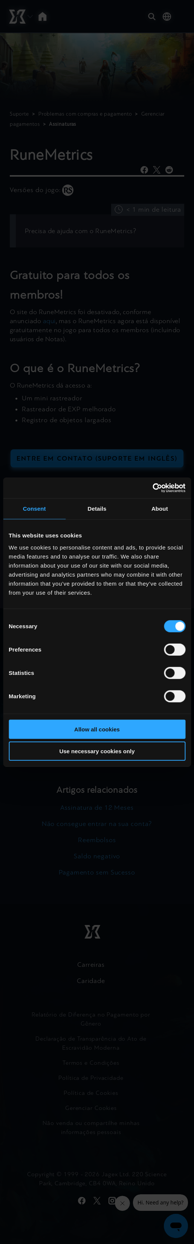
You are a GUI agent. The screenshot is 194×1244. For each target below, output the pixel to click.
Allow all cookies (97, 729)
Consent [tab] (34, 508)
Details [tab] (97, 508)
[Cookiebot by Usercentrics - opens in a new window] (152, 488)
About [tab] (159, 508)
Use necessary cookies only (96, 751)
